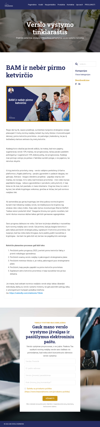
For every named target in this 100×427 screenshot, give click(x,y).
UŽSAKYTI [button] (50, 398)
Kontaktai (70, 5)
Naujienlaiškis (50, 5)
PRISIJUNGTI (90, 5)
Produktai (61, 5)
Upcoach (79, 5)
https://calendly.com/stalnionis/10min (26, 293)
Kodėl (41, 5)
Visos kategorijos (82, 74)
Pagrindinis (32, 5)
